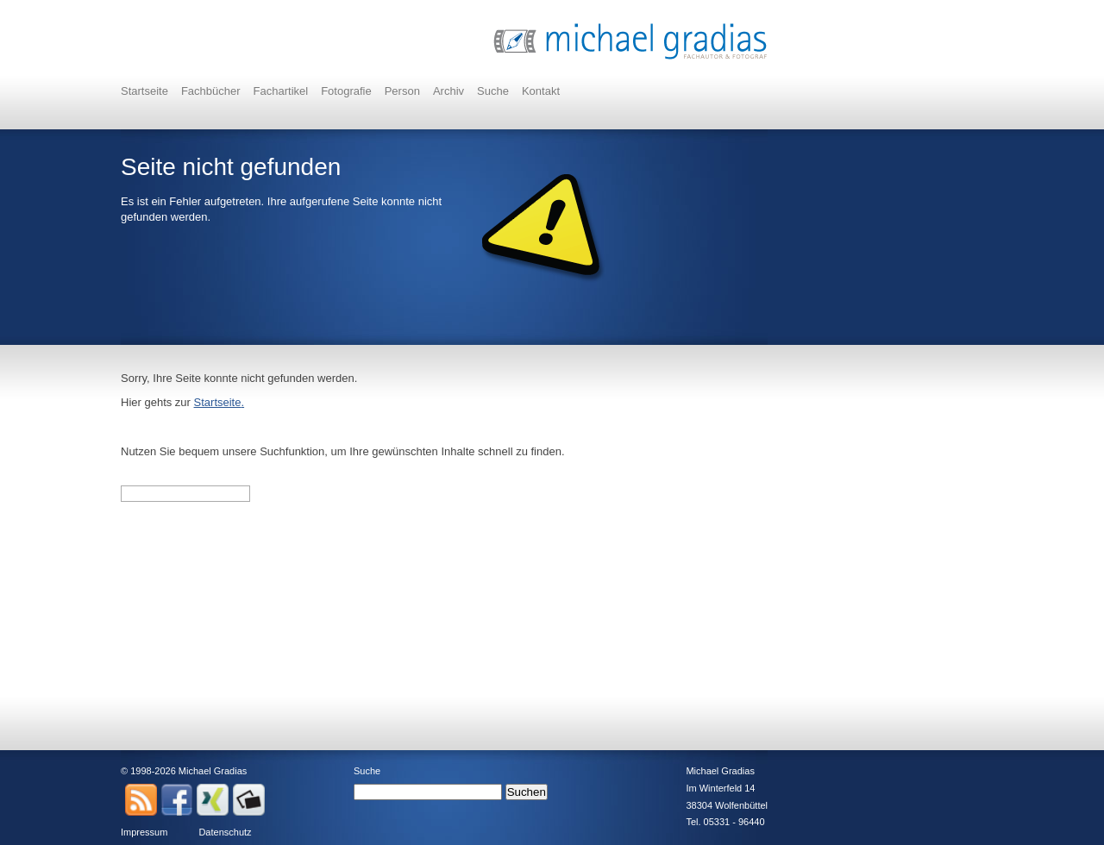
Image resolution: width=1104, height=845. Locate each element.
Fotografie (346, 90)
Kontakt (541, 90)
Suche (493, 90)
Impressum (144, 832)
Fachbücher (211, 90)
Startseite (144, 90)
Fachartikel (281, 90)
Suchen (526, 792)
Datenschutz (224, 832)
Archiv (448, 90)
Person (402, 90)
